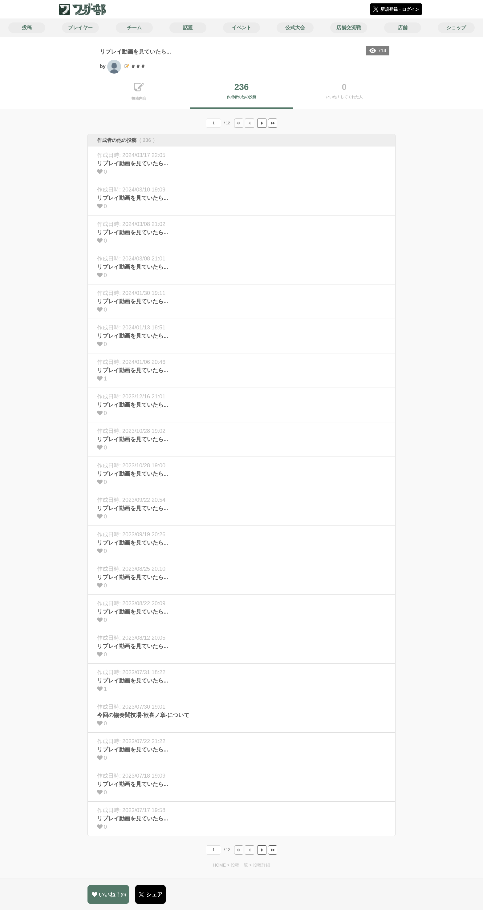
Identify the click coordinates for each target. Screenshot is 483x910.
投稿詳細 (261, 865)
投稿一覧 (239, 865)
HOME (219, 865)
